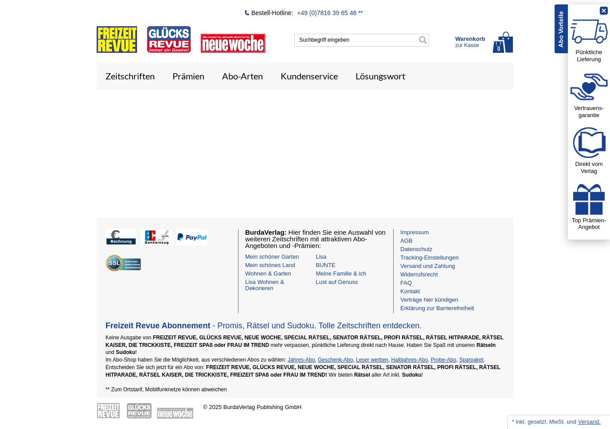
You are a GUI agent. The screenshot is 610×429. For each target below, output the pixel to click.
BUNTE (326, 265)
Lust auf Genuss (337, 282)
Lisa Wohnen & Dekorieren (264, 285)
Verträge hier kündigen (429, 299)
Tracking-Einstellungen (429, 257)
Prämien (188, 76)
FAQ (406, 282)
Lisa (321, 256)
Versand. (589, 421)
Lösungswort (380, 76)
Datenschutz (416, 249)
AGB (406, 240)
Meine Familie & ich (341, 273)
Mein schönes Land (270, 265)
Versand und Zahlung (427, 266)
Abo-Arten (242, 76)
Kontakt (410, 291)
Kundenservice (309, 76)
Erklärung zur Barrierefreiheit (437, 308)
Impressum (414, 232)
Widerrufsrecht (419, 274)
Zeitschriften (130, 76)
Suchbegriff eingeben (324, 40)
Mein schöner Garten (272, 256)
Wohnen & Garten (268, 273)
